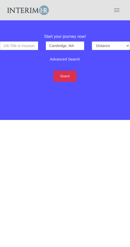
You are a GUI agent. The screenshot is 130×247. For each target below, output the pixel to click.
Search (65, 76)
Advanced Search (65, 59)
